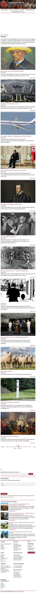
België (2, 556)
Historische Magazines (19, 563)
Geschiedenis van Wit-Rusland (9, 436)
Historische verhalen (29, 9)
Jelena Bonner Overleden (8, 237)
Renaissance (3, 568)
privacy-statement (10, 497)
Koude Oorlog (3, 572)
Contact (2, 583)
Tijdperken (22, 9)
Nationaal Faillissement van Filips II (11, 204)
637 (10, 446)
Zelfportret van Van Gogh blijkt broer (12, 71)
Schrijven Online (17, 572)
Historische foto (17, 555)
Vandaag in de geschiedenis (6, 544)
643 (27, 446)
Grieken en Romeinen (5, 566)
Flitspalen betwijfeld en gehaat (10, 402)
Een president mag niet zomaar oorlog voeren (14, 337)
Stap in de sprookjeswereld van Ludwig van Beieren (20, 532)
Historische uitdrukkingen (18, 557)
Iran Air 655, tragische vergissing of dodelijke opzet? (16, 136)
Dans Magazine (16, 573)
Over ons (2, 584)
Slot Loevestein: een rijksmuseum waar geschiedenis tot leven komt (19, 504)
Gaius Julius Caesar (17, 546)
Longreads (3, 547)
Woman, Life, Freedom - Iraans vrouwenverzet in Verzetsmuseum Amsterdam (22, 514)
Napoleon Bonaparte (18, 548)
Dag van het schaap (6, 371)
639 (16, 446)
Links (2, 588)
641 (21, 446)
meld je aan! (31, 552)
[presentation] (10, 488)
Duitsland (2, 557)
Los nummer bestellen (18, 566)
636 (7, 446)
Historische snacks (16, 11)
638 (13, 446)
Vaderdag (3, 303)
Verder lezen (32, 77)
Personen (16, 9)
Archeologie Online (17, 575)
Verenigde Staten (4, 558)
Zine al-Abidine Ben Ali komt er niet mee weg (14, 170)
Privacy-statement (19, 591)
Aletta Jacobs (16, 544)
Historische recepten (18, 556)
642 (24, 446)
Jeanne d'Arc (16, 547)
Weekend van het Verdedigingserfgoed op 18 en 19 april (21, 523)
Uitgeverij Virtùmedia (17, 577)
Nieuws (6, 35)
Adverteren (3, 585)
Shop (22, 11)
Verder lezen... (12, 511)
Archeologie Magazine (18, 567)
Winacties (2, 548)
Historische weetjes (17, 558)
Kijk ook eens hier (18, 569)
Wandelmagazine (17, 574)
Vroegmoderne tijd (4, 569)
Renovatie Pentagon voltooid (10, 104)
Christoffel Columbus (18, 545)
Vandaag (6, 9)
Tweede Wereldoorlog (5, 571)
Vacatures (2, 586)
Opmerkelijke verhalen (18, 559)
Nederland (3, 555)
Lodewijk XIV (16, 550)
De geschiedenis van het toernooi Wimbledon (14, 271)
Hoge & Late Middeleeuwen (6, 567)
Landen (11, 9)
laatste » (20, 448)
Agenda (2, 546)
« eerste (18, 445)
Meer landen (3, 561)
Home (2, 9)
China (2, 559)
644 (29, 446)
